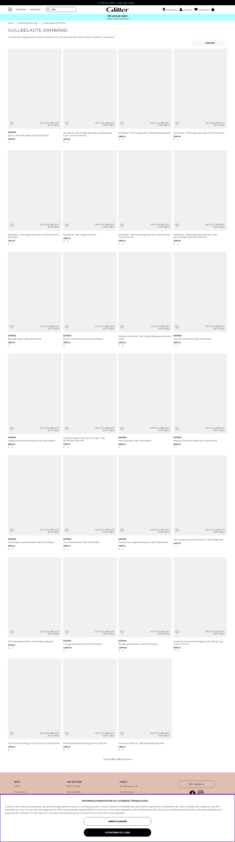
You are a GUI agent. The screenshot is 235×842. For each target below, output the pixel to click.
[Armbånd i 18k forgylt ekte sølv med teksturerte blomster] (35, 198)
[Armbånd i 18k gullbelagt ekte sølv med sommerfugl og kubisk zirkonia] (200, 198)
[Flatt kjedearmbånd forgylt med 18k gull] (90, 705)
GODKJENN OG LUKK (117, 832)
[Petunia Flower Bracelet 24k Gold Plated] (200, 401)
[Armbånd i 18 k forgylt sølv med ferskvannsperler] (145, 96)
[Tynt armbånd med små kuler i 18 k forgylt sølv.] (200, 503)
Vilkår (17, 786)
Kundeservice (127, 792)
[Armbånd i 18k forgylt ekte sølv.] (90, 198)
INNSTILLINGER (117, 821)
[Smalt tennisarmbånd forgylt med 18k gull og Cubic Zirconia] (200, 605)
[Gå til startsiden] (117, 9)
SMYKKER (35, 9)
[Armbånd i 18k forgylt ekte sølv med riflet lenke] (200, 96)
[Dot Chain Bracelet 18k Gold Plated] (200, 300)
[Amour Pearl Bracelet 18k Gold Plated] (35, 96)
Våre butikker (74, 792)
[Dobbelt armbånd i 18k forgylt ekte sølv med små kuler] (145, 300)
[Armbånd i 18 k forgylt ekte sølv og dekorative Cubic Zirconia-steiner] (90, 96)
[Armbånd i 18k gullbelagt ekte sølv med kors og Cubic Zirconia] (145, 198)
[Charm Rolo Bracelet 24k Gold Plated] (90, 300)
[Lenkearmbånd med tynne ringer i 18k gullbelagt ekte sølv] (90, 401)
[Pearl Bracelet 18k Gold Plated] (145, 401)
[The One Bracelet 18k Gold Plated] (90, 503)
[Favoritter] (203, 9)
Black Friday (73, 786)
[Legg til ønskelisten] (11, 123)
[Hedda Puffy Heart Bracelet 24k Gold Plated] (35, 401)
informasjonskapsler (114, 813)
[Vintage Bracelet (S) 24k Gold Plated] (90, 605)
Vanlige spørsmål (129, 786)
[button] (187, 9)
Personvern (20, 792)
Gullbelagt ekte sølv (27, 23)
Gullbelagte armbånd (53, 23)
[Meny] (10, 9)
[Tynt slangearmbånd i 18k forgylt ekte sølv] (35, 605)
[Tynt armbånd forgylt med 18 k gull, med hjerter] (35, 705)
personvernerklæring (64, 813)
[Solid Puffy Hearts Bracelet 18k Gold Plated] (35, 503)
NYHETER (21, 9)
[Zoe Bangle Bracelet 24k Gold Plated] (145, 605)
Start (10, 23)
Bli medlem (196, 784)
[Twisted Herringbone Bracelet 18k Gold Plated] (145, 503)
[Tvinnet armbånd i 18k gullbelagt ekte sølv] (145, 705)
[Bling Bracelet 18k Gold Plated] (35, 300)
